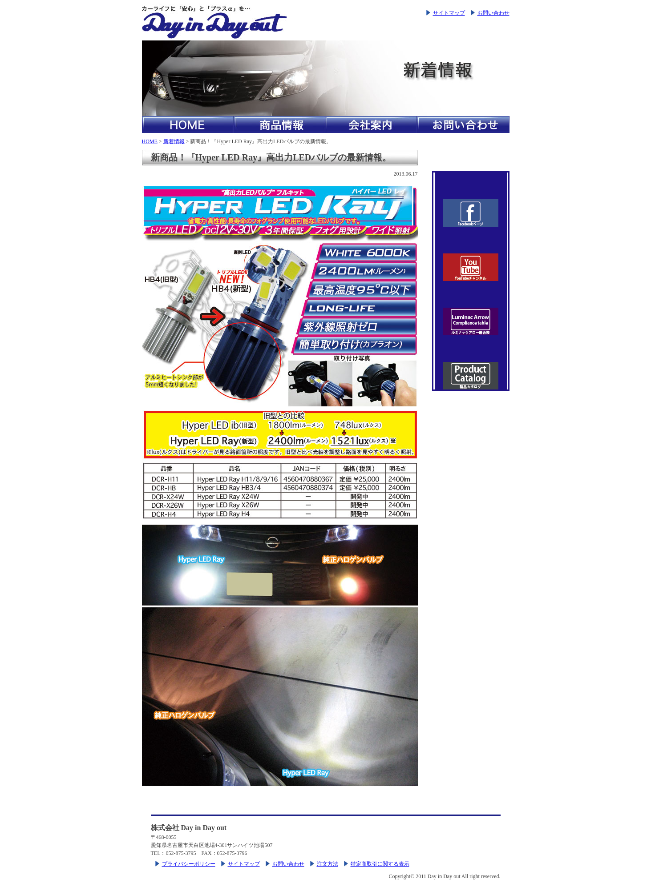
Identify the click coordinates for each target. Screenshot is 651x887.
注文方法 (327, 864)
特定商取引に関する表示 (380, 864)
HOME (188, 124)
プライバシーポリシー (188, 864)
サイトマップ (449, 13)
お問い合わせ (493, 13)
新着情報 (174, 141)
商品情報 (279, 124)
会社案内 (371, 124)
